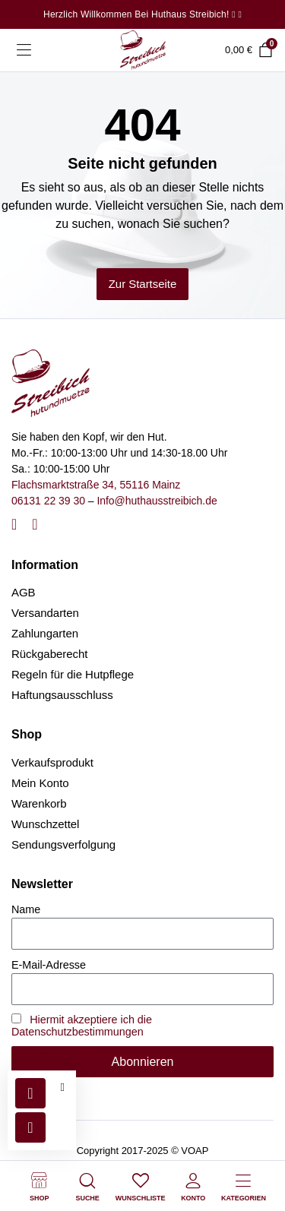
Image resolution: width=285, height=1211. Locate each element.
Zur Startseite (143, 283)
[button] (63, 1087)
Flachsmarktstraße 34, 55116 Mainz (95, 485)
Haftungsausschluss (62, 694)
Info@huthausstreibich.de (157, 501)
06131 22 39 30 (48, 501)
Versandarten (45, 612)
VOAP (194, 1150)
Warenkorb (39, 803)
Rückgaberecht (49, 653)
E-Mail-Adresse (48, 965)
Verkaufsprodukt (52, 762)
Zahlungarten (44, 633)
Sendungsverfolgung (63, 844)
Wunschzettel (45, 823)
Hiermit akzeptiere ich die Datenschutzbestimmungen (81, 1025)
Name (25, 909)
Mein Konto (40, 782)
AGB (23, 592)
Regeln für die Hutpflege (72, 674)
